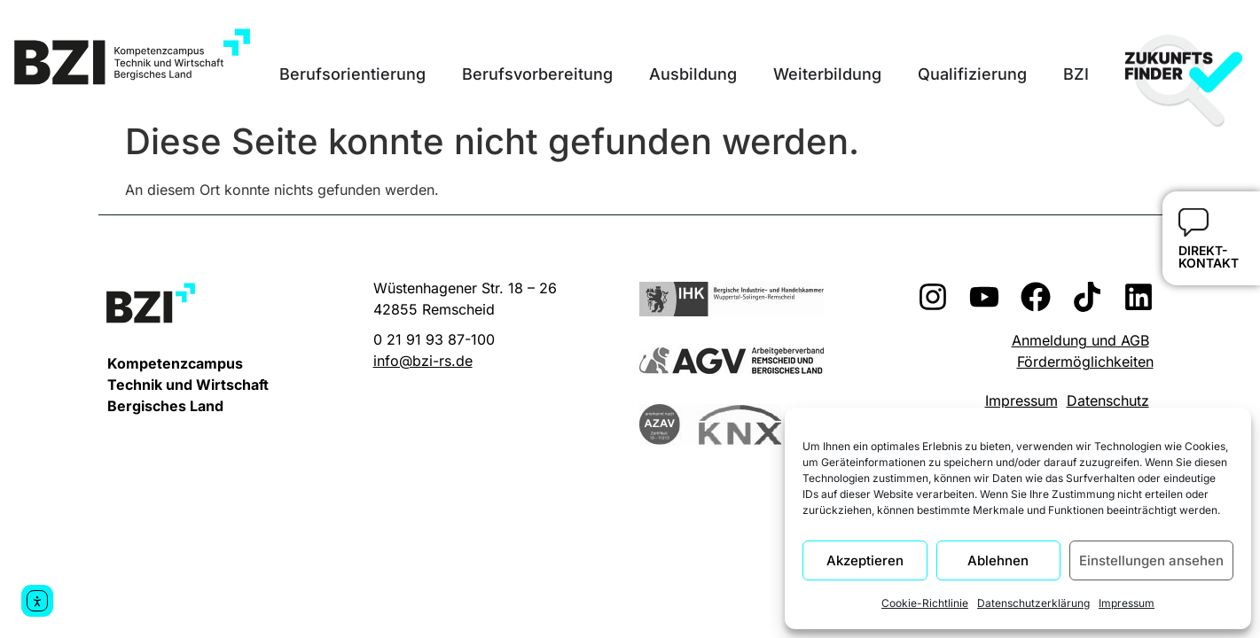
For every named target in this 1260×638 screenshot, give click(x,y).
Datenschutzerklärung (1033, 603)
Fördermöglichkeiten (1085, 361)
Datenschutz (1108, 400)
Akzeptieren (865, 560)
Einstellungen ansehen (1151, 560)
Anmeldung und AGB (1080, 340)
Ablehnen (998, 560)
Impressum (1126, 603)
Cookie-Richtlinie (924, 603)
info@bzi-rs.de (423, 361)
